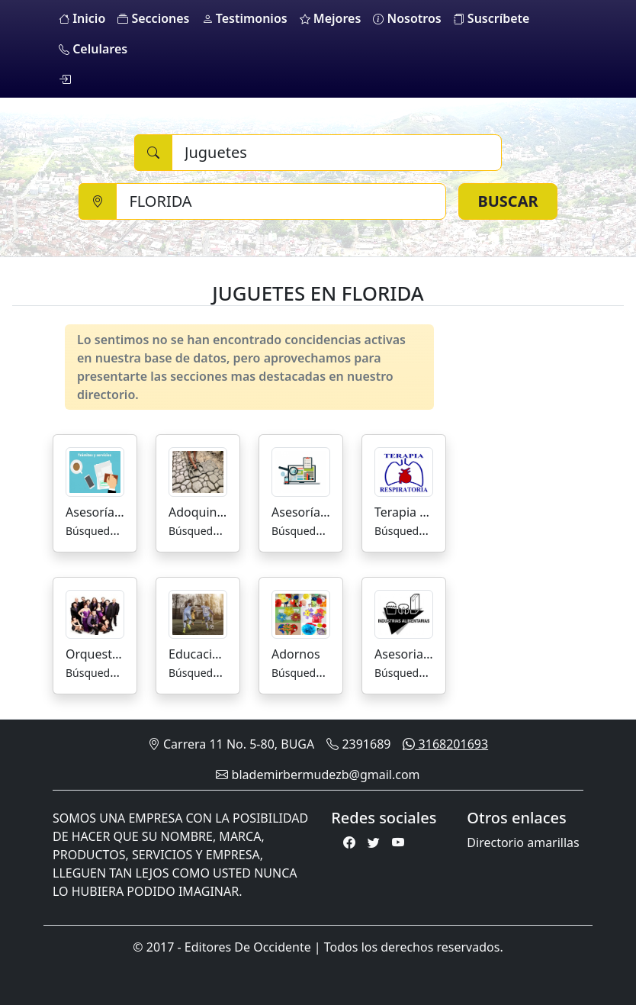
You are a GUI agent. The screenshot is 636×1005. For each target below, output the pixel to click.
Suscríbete (492, 18)
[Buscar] (337, 152)
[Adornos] (300, 612)
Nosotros (407, 18)
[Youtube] (398, 842)
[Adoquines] (198, 470)
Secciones (153, 18)
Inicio (82, 18)
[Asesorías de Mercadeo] (300, 470)
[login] (65, 79)
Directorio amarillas (523, 842)
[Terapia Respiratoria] (403, 470)
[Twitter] (374, 842)
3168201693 (445, 744)
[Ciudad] (281, 201)
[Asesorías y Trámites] (95, 470)
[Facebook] (349, 842)
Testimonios (244, 18)
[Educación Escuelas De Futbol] (198, 612)
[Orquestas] (95, 612)
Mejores (330, 18)
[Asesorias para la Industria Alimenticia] (403, 612)
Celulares (93, 48)
